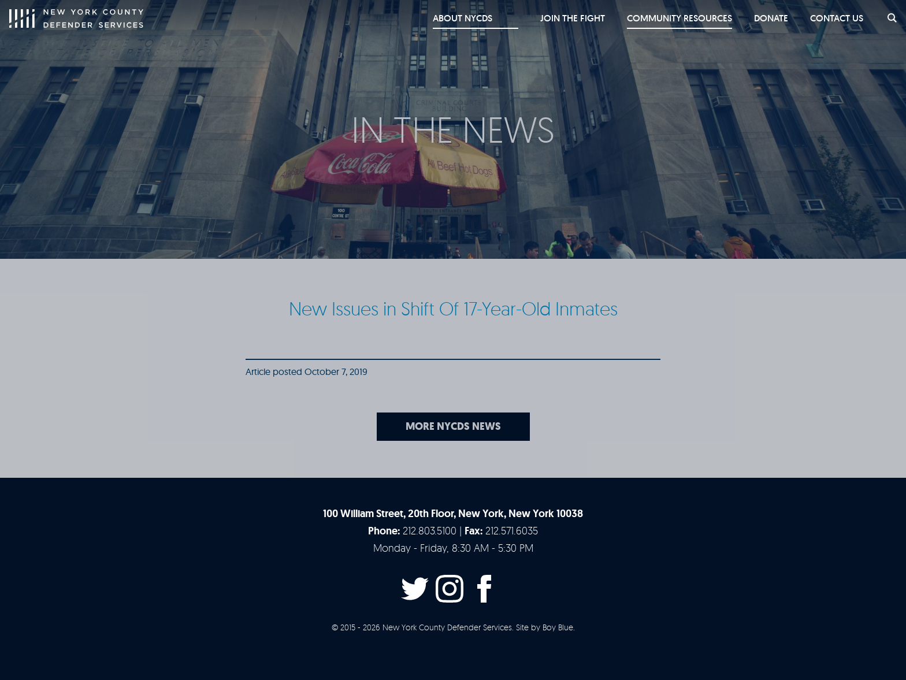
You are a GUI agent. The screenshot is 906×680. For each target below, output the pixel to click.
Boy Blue (558, 627)
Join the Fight (566, 18)
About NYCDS (481, 18)
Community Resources (674, 18)
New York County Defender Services (76, 18)
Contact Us (834, 18)
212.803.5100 (429, 530)
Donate (768, 18)
